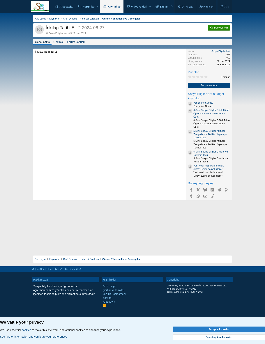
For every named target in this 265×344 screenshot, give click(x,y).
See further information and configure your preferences (33, 336)
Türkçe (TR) (73, 269)
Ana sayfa (66, 6)
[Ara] (225, 6)
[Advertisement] (132, 226)
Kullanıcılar (167, 6)
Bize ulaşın (109, 286)
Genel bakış (42, 41)
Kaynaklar (114, 6)
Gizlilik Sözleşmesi (114, 293)
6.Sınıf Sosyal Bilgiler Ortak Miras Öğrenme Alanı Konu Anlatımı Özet (211, 113)
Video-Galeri (139, 6)
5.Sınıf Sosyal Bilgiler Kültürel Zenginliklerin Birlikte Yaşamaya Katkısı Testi (210, 134)
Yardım (107, 297)
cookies (26, 329)
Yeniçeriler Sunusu (203, 102)
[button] (97, 6)
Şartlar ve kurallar (114, 290)
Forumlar (89, 6)
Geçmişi (58, 41)
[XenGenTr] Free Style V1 (47, 269)
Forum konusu (76, 41)
